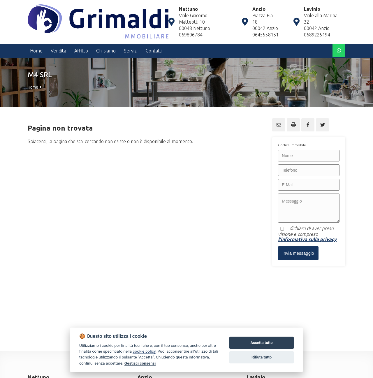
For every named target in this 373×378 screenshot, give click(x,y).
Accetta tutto (261, 342)
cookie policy (144, 351)
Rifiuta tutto (261, 357)
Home (33, 87)
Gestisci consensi (140, 363)
